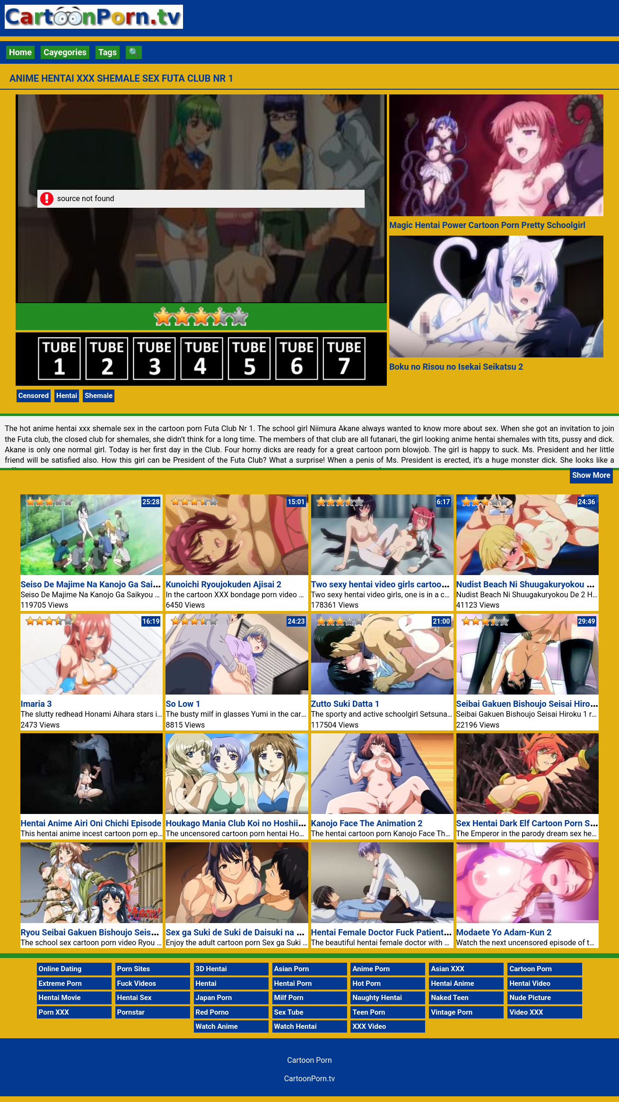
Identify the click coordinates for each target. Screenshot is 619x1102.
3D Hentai (211, 969)
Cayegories (65, 52)
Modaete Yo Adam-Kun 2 (504, 932)
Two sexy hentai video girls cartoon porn (388, 584)
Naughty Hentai (377, 997)
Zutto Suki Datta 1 (345, 704)
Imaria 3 (36, 704)
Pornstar (131, 1012)
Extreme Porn (60, 983)
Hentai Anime (452, 983)
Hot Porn (366, 983)
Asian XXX (447, 969)
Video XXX (526, 1012)
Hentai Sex (134, 997)
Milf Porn (289, 997)
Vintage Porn (451, 1012)
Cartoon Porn (530, 969)
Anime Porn (371, 969)
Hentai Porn (293, 983)
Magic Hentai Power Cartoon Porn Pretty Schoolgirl (487, 225)
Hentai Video (529, 983)
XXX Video (369, 1026)
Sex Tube (289, 1012)
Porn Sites (133, 969)
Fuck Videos (137, 983)
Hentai (66, 395)
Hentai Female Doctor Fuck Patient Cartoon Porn (404, 932)
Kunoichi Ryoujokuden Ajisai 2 (223, 584)
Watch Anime (217, 1026)
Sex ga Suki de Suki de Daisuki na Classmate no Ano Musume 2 (287, 932)
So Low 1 (183, 704)
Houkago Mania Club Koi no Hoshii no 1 (241, 823)
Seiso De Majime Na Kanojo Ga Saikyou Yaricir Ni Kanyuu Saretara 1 (150, 584)
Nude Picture (530, 997)
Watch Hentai (295, 1026)
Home (20, 52)
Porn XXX (54, 1012)
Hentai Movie (60, 997)
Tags (107, 52)
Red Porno (212, 1012)
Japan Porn (214, 997)
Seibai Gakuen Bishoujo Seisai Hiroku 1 (531, 704)
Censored (33, 395)
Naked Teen (450, 997)
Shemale (99, 395)
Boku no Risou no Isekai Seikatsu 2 (456, 367)
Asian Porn (291, 969)
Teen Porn (368, 1012)
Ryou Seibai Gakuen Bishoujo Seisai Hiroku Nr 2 (111, 932)
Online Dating (60, 969)
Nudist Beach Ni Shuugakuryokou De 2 (530, 584)
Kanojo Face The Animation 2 (367, 823)
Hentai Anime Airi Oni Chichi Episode (90, 823)
